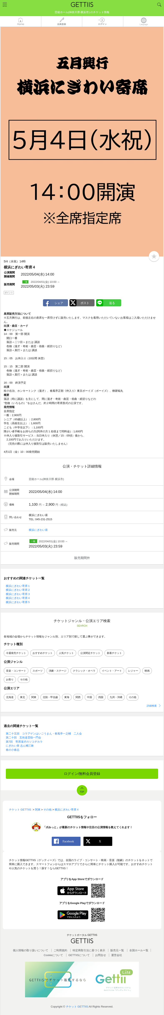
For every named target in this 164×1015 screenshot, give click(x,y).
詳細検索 (152, 705)
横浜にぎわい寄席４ (18, 598)
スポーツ (38, 670)
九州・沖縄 (116, 697)
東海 (66, 697)
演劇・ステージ (57, 670)
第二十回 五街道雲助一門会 (23, 737)
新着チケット (114, 653)
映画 (147, 670)
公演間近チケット (90, 653)
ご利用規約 (60, 950)
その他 (24, 679)
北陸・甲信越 (50, 697)
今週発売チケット (16, 653)
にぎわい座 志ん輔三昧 (20, 745)
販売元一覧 (117, 950)
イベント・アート (112, 670)
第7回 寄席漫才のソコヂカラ (24, 741)
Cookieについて (53, 955)
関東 (33, 697)
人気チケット (66, 653)
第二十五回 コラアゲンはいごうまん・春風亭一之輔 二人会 (44, 733)
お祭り (10, 679)
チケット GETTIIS (77, 1006)
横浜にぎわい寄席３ (18, 594)
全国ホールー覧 (138, 950)
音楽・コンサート (16, 670)
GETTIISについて (79, 955)
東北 (22, 697)
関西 (78, 697)
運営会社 (116, 955)
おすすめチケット (43, 653)
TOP (82, 792)
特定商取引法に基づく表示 (89, 950)
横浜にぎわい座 (38, 529)
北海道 (10, 697)
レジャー (133, 670)
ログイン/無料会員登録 (82, 774)
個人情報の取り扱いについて (30, 950)
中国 (89, 697)
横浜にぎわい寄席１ (18, 585)
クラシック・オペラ (84, 670)
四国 (100, 697)
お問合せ (100, 955)
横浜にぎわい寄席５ (18, 602)
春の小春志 (12, 749)
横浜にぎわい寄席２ (18, 589)
